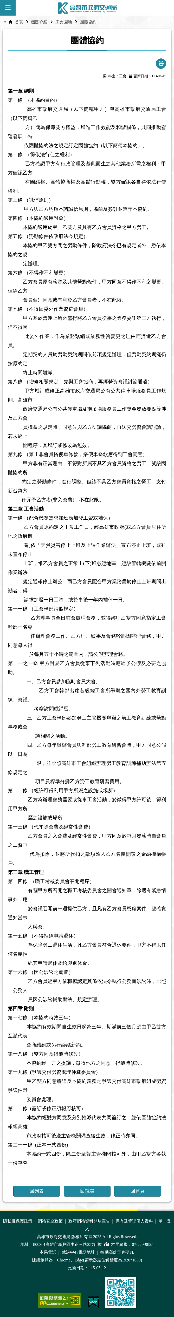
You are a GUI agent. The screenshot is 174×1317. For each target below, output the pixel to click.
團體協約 (88, 22)
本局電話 (48, 1252)
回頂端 (87, 1191)
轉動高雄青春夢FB (117, 1252)
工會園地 (63, 22)
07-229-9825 (142, 1244)
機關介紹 (39, 22)
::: (4, 21)
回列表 (37, 1191)
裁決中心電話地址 (79, 1252)
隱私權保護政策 (18, 1221)
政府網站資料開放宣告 (89, 1221)
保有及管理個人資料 (134, 1221)
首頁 (19, 22)
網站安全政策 (51, 1221)
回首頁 (138, 1191)
